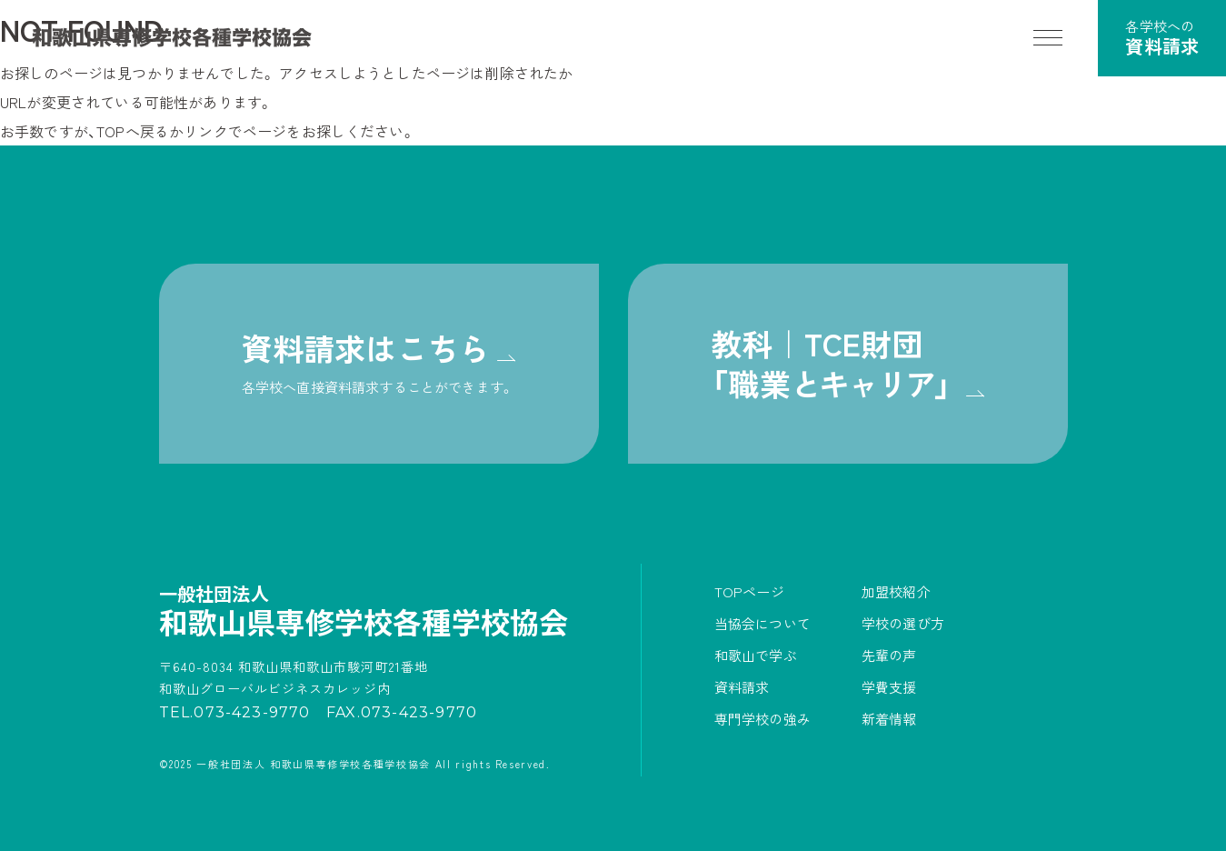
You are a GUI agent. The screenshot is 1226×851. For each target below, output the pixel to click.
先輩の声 (889, 655)
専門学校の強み (762, 718)
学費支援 (889, 686)
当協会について (762, 623)
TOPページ (749, 591)
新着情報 (889, 718)
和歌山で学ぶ (755, 655)
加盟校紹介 (896, 591)
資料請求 (742, 686)
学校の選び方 (903, 623)
